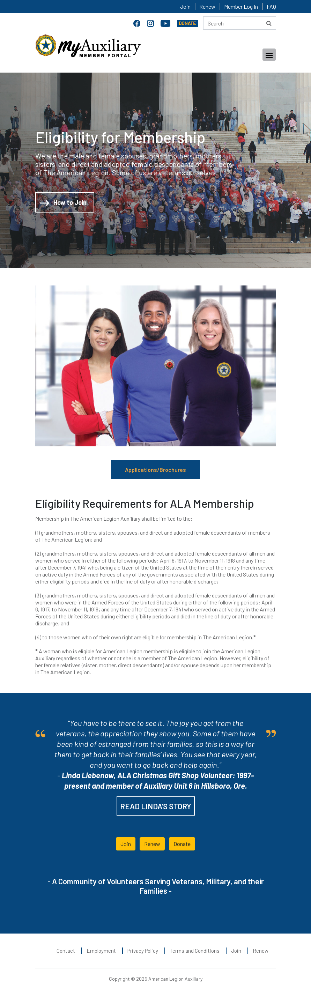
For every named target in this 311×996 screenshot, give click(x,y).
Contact (66, 950)
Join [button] (125, 843)
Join (185, 6)
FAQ (271, 6)
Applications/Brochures (155, 469)
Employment (101, 950)
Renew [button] (152, 843)
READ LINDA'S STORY (155, 806)
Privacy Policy (142, 950)
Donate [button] (182, 843)
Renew (207, 6)
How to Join (63, 203)
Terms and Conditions (195, 950)
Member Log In (241, 6)
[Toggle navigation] (269, 55)
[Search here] (239, 23)
